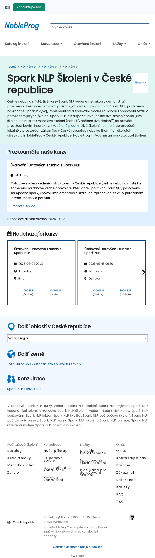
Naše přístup (56, 450)
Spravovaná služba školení (93, 461)
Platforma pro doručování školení (93, 472)
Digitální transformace (93, 451)
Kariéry (123, 487)
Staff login (77, 555)
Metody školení (21, 465)
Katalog (14, 450)
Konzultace (50, 43)
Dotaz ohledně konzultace (57, 469)
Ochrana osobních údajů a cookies (77, 547)
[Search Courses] (100, 27)
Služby (118, 43)
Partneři (124, 465)
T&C (120, 501)
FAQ (120, 494)
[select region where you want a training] (77, 338)
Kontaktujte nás (29, 7)
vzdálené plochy (66, 125)
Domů (12, 66)
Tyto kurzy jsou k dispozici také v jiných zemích (44, 364)
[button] (142, 272)
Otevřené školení (87, 43)
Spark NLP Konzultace (24, 388)
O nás (143, 43)
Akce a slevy (19, 458)
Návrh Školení (29, 66)
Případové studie (53, 459)
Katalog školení (17, 43)
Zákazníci (125, 472)
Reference (126, 480)
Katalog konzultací (53, 478)
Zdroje (13, 472)
